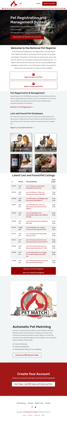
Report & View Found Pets (33, 84)
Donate (47, 403)
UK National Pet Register (31, 412)
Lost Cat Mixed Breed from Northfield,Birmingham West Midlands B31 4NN (37, 215)
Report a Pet (39, 403)
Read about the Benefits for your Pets (27, 37)
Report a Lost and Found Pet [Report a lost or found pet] (22, 128)
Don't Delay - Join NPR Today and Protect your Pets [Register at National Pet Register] (33, 384)
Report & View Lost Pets (33, 75)
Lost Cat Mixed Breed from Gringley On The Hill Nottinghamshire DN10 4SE (36, 254)
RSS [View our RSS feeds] (43, 415)
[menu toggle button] (20, 3)
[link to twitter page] (35, 407)
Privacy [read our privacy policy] (30, 415)
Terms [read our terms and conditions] (24, 415)
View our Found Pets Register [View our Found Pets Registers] (33, 273)
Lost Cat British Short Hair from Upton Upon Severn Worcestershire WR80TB (36, 207)
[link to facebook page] (32, 407)
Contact (30, 403)
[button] (30, 43)
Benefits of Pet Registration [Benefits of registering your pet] (22, 107)
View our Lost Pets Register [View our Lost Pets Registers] (33, 269)
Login (38, 3)
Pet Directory (21, 403)
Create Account (49, 3)
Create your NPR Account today (27, 355)
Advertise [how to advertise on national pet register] (37, 415)
